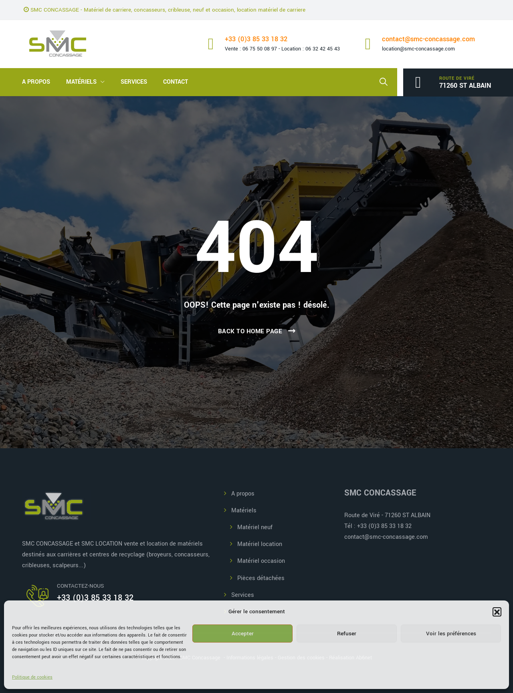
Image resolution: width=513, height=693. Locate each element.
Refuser (346, 633)
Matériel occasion (261, 561)
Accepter (243, 633)
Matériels (81, 82)
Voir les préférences (451, 633)
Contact (175, 82)
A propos (36, 82)
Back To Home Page (250, 331)
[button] (497, 612)
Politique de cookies (32, 677)
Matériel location (259, 544)
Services (134, 82)
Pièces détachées (261, 578)
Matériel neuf (255, 527)
